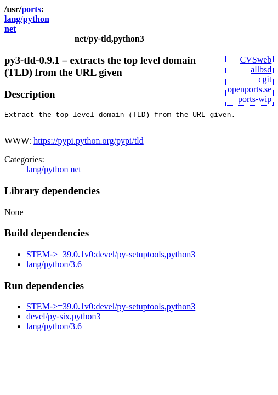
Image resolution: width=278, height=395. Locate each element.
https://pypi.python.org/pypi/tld (88, 144)
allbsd (261, 69)
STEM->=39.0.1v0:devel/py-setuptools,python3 (110, 257)
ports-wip (254, 99)
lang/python (26, 19)
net (10, 28)
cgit (264, 79)
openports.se (249, 89)
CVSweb (256, 59)
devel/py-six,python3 (63, 319)
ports (31, 9)
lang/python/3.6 (54, 267)
